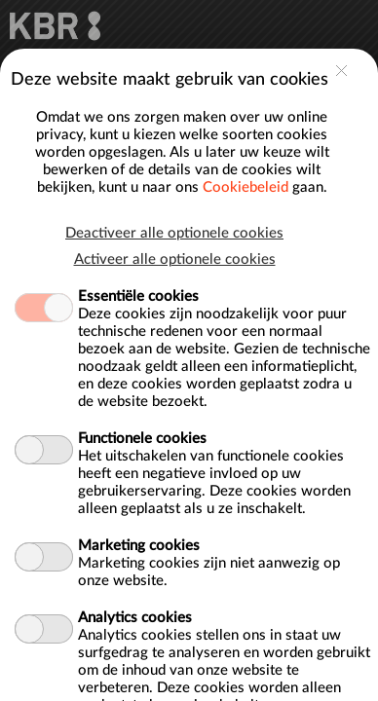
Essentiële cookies (138, 111)
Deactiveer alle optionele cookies (174, 48)
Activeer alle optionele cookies (175, 74)
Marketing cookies (139, 360)
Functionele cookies (142, 253)
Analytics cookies (135, 432)
